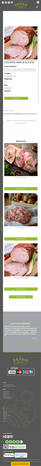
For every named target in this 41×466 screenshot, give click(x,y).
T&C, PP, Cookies (15, 461)
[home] (20, 5)
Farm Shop (3, 418)
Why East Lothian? (5, 415)
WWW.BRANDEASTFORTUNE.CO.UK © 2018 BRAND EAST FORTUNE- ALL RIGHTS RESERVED (17, 459)
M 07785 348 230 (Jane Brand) (8, 386)
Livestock (3, 417)
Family (2, 410)
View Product (21, 188)
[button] (37, 7)
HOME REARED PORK (10, 76)
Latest (2, 419)
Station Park (4, 411)
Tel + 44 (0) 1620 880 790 (7, 384)
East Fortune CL (5, 412)
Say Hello (3, 421)
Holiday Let (4, 414)
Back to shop (21, 297)
